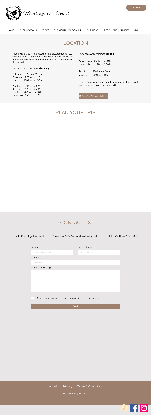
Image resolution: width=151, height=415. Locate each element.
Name (34, 247)
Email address (85, 247)
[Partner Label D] (124, 408)
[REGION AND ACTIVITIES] (93, 96)
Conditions (95, 386)
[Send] (75, 306)
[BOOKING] (136, 8)
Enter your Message (41, 267)
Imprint (52, 386)
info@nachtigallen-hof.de (30, 236)
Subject (35, 257)
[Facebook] (134, 408)
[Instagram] (144, 408)
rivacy (68, 386)
